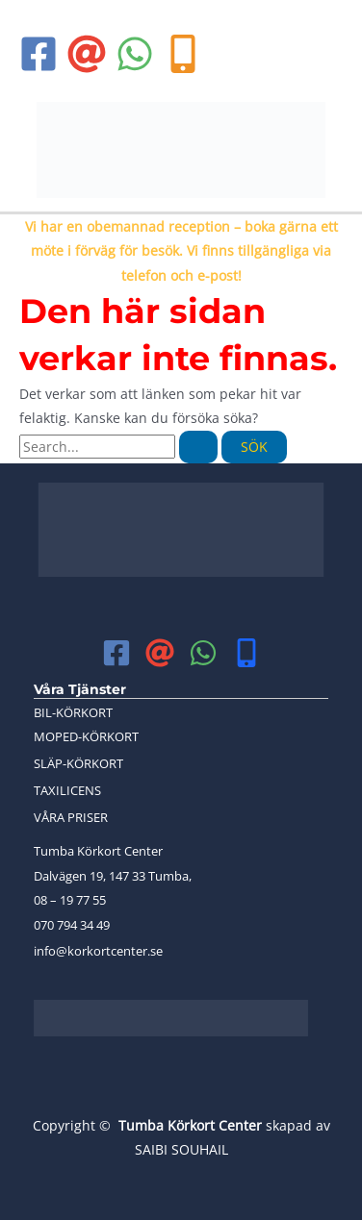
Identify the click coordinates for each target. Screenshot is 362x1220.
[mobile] (246, 653)
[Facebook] (38, 54)
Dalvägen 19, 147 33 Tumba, (113, 875)
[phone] (183, 54)
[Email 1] (86, 54)
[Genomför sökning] (198, 447)
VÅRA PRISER (71, 817)
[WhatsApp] (135, 54)
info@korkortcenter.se (98, 950)
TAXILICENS (67, 790)
